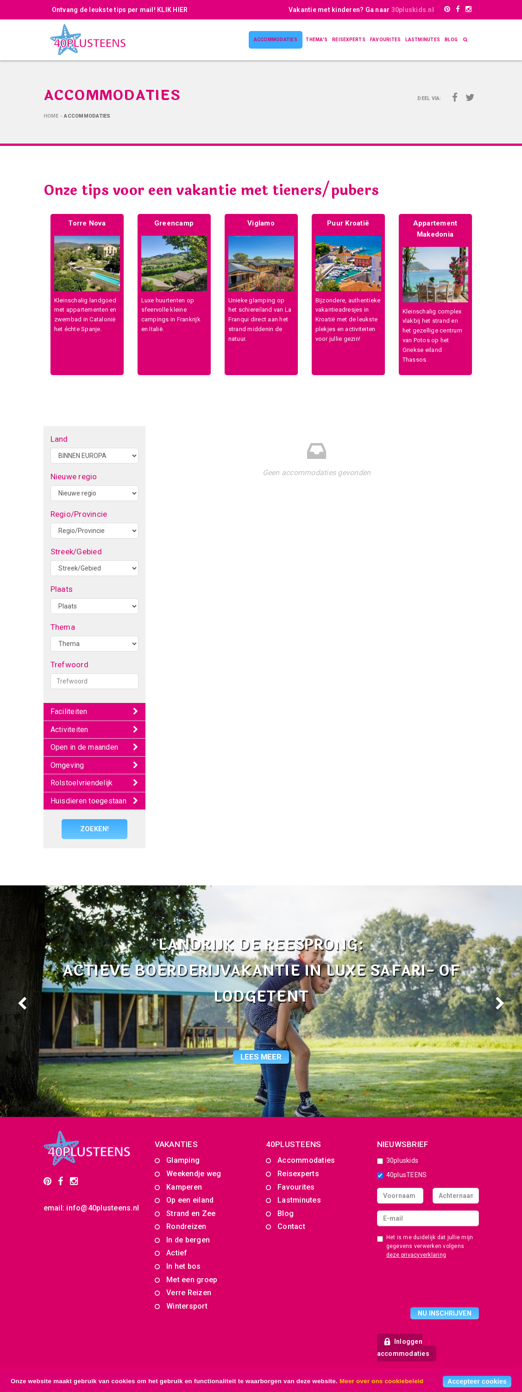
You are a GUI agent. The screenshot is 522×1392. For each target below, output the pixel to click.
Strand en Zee (190, 1213)
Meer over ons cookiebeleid (381, 1381)
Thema (62, 627)
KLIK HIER (172, 9)
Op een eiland (190, 1200)
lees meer (261, 1056)
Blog (451, 39)
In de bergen (188, 1239)
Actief (177, 1252)
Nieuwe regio (73, 476)
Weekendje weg (193, 1173)
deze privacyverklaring (416, 1255)
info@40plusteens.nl (102, 1208)
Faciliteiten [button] (69, 711)
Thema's (316, 39)
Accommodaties (275, 39)
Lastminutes (422, 39)
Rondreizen (186, 1226)
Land (59, 439)
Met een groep (191, 1279)
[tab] (94, 712)
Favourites (385, 39)
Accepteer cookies (477, 1381)
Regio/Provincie (78, 514)
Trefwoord (69, 664)
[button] (39, 1000)
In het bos (183, 1266)
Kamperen (184, 1186)
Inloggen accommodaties (403, 1347)
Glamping (183, 1160)
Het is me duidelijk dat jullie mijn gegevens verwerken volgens (425, 1246)
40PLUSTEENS (293, 1143)
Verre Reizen (188, 1292)
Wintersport (187, 1306)
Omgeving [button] (67, 765)
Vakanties (176, 1143)
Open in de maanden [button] (84, 747)
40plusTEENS (402, 1175)
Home (51, 116)
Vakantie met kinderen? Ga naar (361, 9)
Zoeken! (94, 829)
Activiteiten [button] (69, 729)
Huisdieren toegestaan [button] (88, 800)
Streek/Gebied (76, 551)
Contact (291, 1226)
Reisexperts (348, 39)
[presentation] (447, 1285)
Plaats (61, 589)
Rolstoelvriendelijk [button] (81, 782)
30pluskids (398, 1160)
